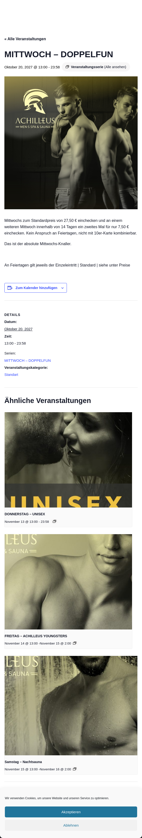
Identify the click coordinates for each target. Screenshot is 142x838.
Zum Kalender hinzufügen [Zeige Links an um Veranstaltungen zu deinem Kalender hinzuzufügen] (36, 288)
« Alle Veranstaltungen (25, 39)
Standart (11, 374)
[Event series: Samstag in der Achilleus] (74, 768)
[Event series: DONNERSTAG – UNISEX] (54, 521)
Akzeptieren (70, 812)
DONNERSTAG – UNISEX (25, 514)
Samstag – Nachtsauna (23, 762)
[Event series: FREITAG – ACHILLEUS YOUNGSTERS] (74, 643)
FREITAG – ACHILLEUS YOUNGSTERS (36, 636)
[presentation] (68, 460)
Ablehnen (71, 825)
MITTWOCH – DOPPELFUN (27, 360)
